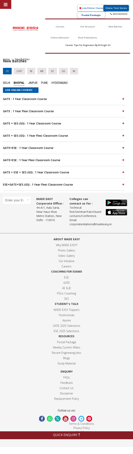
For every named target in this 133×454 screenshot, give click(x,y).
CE (7, 71)
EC (52, 71)
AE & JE (66, 288)
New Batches (115, 26)
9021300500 (118, 14)
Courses (60, 26)
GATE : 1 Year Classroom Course (64, 99)
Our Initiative (66, 261)
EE (31, 71)
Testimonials (67, 315)
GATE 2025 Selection (66, 326)
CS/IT (19, 71)
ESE (66, 277)
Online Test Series (116, 8)
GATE (66, 283)
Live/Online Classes (92, 8)
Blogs (66, 358)
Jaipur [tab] (32, 82)
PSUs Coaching (66, 293)
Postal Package (91, 15)
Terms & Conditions (81, 424)
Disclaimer (66, 393)
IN (74, 71)
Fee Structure (87, 26)
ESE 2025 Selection (66, 331)
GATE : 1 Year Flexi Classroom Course (64, 111)
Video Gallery (66, 256)
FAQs (66, 377)
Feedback (66, 383)
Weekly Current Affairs (66, 347)
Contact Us (66, 388)
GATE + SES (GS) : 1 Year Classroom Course (64, 123)
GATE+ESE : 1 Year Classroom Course (64, 148)
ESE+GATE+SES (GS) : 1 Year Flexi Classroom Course (64, 184)
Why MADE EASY (66, 245)
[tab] (64, 99)
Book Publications (87, 37)
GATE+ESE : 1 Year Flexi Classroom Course (64, 160)
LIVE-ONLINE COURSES (18, 90)
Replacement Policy (66, 399)
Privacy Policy (81, 428)
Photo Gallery (66, 250)
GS (63, 71)
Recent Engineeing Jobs (66, 353)
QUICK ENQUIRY (66, 435)
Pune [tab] (44, 82)
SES (66, 299)
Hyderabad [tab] (60, 82)
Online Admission (60, 37)
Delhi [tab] (6, 82)
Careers (66, 266)
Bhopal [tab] (19, 82)
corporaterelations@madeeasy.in (90, 224)
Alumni (66, 320)
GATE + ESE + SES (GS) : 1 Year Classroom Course (64, 172)
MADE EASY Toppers (67, 310)
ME (41, 71)
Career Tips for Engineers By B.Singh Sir (88, 45)
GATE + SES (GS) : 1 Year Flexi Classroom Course (64, 135)
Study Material (66, 363)
